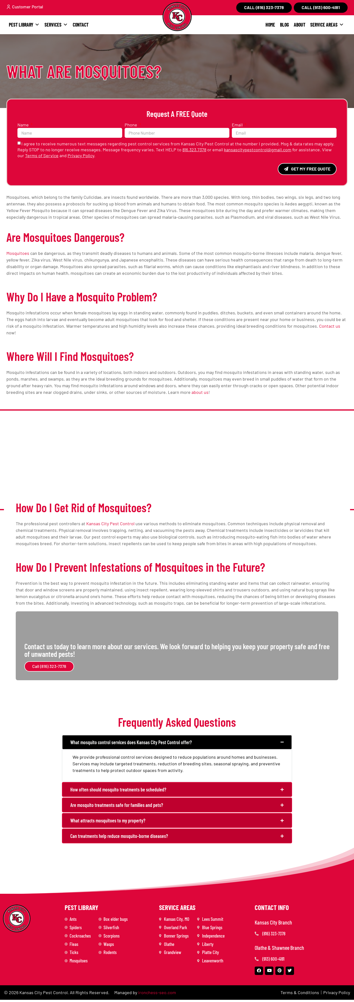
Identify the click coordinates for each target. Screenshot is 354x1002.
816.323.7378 (194, 150)
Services (56, 25)
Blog (284, 25)
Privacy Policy (81, 155)
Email (238, 125)
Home (270, 25)
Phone (131, 125)
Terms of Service (42, 155)
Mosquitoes (17, 253)
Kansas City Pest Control (110, 523)
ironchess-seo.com (157, 994)
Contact (80, 25)
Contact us (329, 326)
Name (23, 125)
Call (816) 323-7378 (49, 666)
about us (200, 392)
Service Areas (327, 25)
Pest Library (24, 25)
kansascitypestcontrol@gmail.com (257, 150)
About (299, 25)
